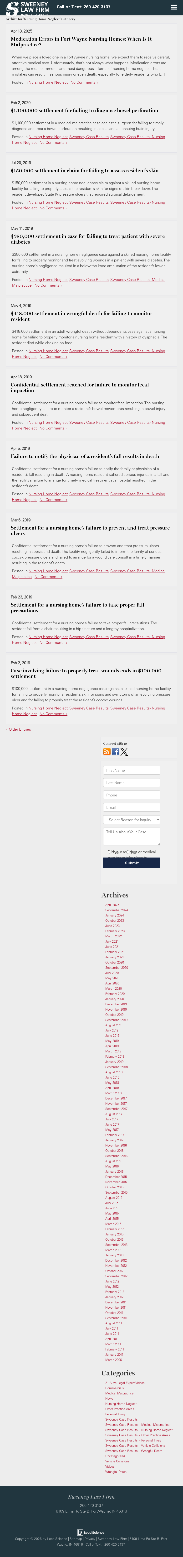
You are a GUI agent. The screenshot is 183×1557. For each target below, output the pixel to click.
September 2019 (116, 1020)
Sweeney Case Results (89, 136)
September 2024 (116, 910)
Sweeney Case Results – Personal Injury (133, 1440)
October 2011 (114, 1313)
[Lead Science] (90, 1532)
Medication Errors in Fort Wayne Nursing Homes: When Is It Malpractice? (81, 42)
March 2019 (113, 1051)
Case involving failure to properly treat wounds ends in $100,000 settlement (86, 674)
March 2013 (113, 1250)
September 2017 (116, 1109)
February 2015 (114, 1229)
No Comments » (84, 82)
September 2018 (116, 1067)
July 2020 (112, 973)
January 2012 (114, 1297)
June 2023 (112, 926)
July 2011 (111, 1328)
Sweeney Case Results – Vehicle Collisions (135, 1445)
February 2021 (115, 952)
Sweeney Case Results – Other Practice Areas (137, 1435)
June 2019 (112, 1035)
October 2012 (114, 1271)
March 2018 (113, 1093)
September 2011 (116, 1318)
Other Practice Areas (119, 1409)
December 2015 (116, 1177)
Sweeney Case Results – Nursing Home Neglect (139, 1430)
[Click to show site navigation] (174, 7)
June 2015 (112, 1208)
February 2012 (114, 1292)
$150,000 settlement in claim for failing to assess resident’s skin (85, 171)
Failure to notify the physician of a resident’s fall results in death (85, 456)
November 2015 (116, 1182)
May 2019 (112, 1041)
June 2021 (112, 947)
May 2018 (112, 1083)
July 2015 (111, 1203)
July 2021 (112, 941)
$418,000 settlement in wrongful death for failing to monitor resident (81, 316)
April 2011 (112, 1339)
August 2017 (113, 1114)
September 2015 (116, 1192)
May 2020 (112, 978)
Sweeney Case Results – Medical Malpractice (137, 1425)
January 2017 (114, 1140)
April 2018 (112, 1088)
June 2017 (112, 1124)
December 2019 (116, 1004)
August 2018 (113, 1072)
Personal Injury (115, 1414)
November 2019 (116, 1009)
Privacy (90, 1539)
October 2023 (114, 920)
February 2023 (115, 931)
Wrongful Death (116, 1472)
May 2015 (112, 1213)
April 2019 (112, 1046)
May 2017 (112, 1130)
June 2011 (112, 1333)
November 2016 (116, 1145)
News (109, 1398)
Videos (110, 1466)
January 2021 (114, 957)
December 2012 (116, 1260)
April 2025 (112, 905)
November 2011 (116, 1307)
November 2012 (116, 1266)
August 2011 (113, 1323)
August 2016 (113, 1161)
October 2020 (114, 962)
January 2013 (114, 1255)
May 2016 (112, 1166)
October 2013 (114, 1239)
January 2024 (114, 915)
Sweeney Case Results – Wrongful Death (133, 1451)
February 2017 (114, 1135)
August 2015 (113, 1198)
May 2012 (112, 1286)
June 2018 (112, 1077)
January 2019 (114, 1062)
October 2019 (114, 1015)
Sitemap (76, 1539)
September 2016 (116, 1156)
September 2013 (116, 1245)
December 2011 (116, 1302)
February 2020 (115, 994)
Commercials (114, 1388)
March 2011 (113, 1344)
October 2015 (114, 1187)
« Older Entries (18, 729)
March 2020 (113, 988)
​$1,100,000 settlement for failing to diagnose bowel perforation (84, 110)
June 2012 (112, 1281)
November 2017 (116, 1103)
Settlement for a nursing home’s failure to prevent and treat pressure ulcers (90, 531)
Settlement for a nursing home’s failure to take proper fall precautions (77, 608)
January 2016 (114, 1171)
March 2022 (113, 936)
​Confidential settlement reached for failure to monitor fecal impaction (80, 388)
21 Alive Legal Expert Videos (125, 1383)
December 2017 (116, 1098)
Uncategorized (115, 1456)
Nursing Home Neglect (48, 82)
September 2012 (116, 1276)
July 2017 (111, 1119)
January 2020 (114, 999)
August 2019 (113, 1025)
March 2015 (113, 1224)
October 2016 (114, 1150)
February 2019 (114, 1056)
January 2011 (114, 1354)
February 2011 (114, 1349)
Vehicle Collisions (117, 1461)
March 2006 (113, 1360)
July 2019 (111, 1030)
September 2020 (116, 967)
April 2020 (112, 983)
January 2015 (114, 1234)
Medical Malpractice (119, 1393)
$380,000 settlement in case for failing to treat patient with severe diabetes (88, 239)
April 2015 (112, 1218)
